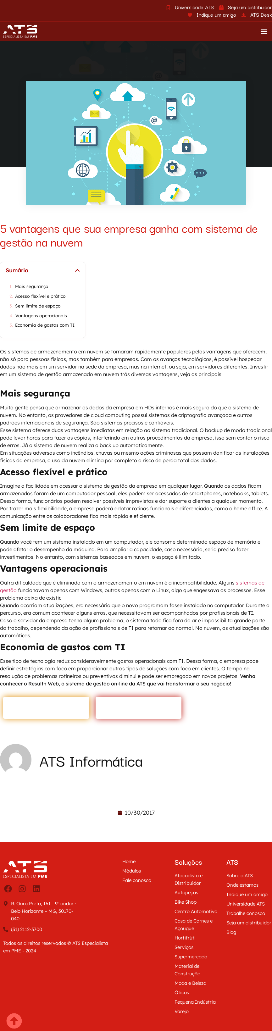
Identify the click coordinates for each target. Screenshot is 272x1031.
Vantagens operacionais (41, 316)
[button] (263, 31)
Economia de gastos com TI (45, 325)
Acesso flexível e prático (40, 296)
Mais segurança (31, 286)
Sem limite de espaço (38, 306)
